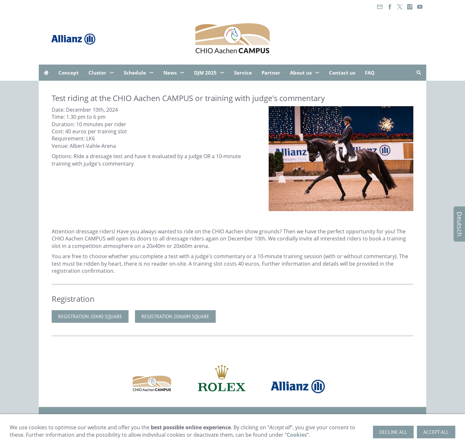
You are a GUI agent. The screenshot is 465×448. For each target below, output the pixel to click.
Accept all (436, 432)
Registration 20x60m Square (175, 316)
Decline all (393, 432)
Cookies (297, 434)
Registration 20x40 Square (90, 316)
